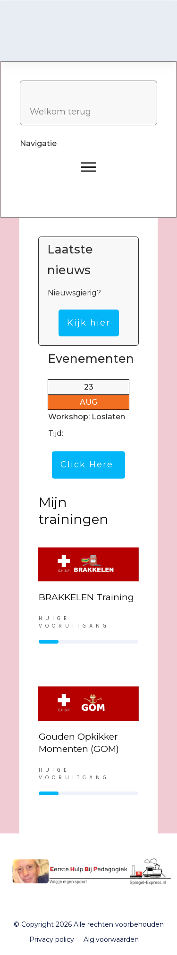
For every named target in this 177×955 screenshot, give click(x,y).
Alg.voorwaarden (111, 939)
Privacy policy (51, 939)
